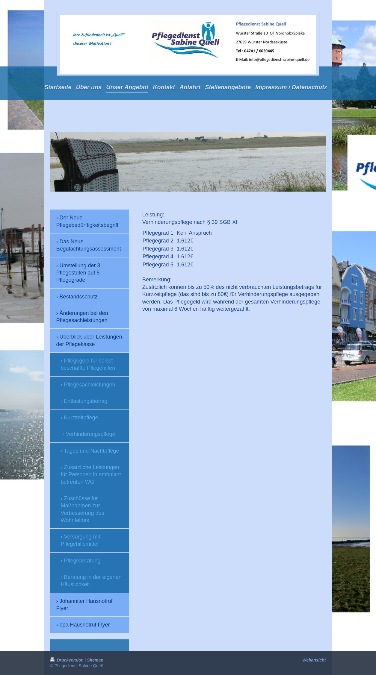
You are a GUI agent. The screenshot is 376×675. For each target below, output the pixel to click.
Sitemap (95, 660)
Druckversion (67, 660)
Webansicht (314, 660)
